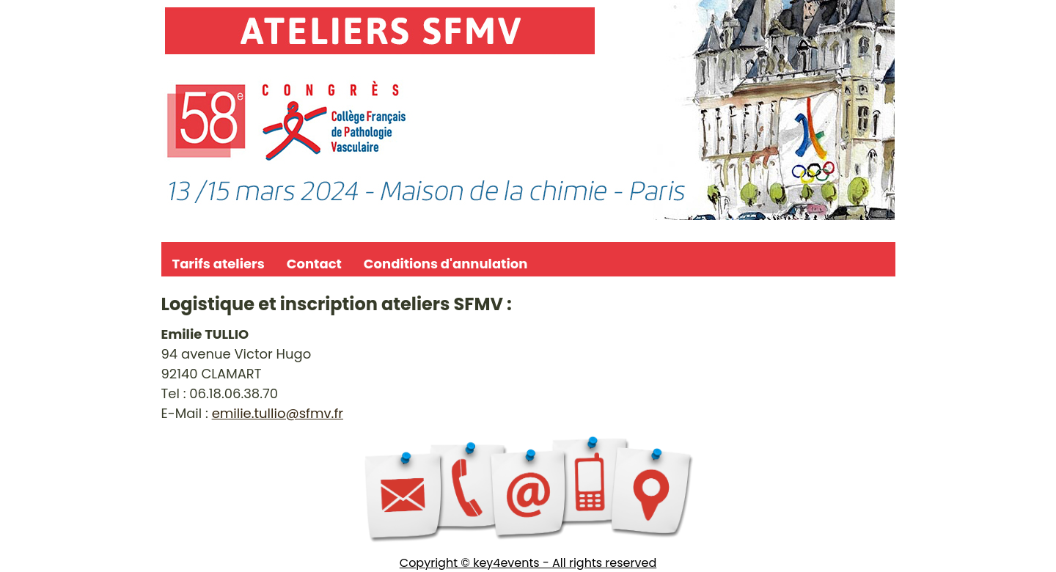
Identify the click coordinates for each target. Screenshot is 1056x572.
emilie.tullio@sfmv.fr (277, 413)
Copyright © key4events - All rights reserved (528, 562)
